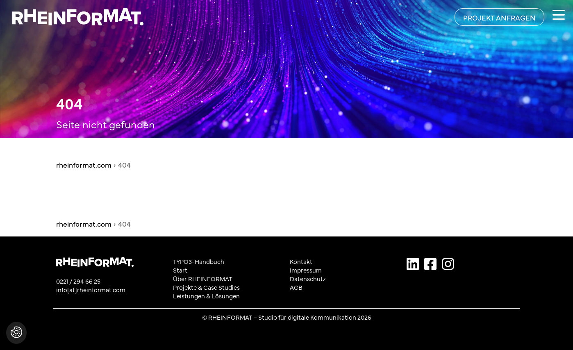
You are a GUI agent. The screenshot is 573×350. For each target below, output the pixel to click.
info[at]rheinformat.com (90, 289)
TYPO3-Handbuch (198, 261)
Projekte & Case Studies (206, 287)
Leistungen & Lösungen (206, 295)
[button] (16, 337)
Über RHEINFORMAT (202, 278)
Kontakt (301, 261)
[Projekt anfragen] (499, 17)
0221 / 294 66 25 (78, 281)
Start (180, 270)
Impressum (306, 270)
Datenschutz (308, 278)
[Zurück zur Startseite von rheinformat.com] (71, 17)
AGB (296, 287)
